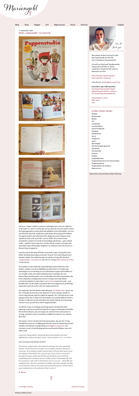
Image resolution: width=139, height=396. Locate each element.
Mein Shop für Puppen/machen (103, 76)
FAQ (93, 103)
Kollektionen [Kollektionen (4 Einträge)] (96, 134)
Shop (27, 25)
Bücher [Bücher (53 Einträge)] (94, 119)
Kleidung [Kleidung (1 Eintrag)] (95, 131)
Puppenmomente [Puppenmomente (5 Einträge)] (98, 163)
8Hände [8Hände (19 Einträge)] (94, 114)
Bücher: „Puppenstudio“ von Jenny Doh (34, 33)
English (121, 25)
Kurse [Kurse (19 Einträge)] (94, 136)
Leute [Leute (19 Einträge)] (94, 141)
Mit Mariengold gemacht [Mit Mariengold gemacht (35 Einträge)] (101, 146)
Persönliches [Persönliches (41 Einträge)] (96, 151)
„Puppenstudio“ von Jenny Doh (30, 260)
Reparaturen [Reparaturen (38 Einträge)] (96, 168)
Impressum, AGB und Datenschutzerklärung (105, 174)
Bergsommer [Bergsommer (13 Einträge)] (96, 116)
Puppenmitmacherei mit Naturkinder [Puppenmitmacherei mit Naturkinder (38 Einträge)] (106, 161)
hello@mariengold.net (56, 326)
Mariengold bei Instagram (101, 78)
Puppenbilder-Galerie (100, 98)
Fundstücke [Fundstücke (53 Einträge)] (96, 124)
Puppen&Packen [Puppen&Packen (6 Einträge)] (98, 158)
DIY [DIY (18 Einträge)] (93, 121)
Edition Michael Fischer (65, 260)
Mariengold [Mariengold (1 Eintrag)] (96, 143)
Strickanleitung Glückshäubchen (103, 94)
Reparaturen (59, 25)
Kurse (72, 25)
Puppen (37, 25)
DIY (47, 25)
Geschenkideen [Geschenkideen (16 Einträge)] (97, 126)
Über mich (95, 100)
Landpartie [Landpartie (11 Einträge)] (96, 138)
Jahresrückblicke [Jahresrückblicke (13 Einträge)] (98, 129)
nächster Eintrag (78, 387)
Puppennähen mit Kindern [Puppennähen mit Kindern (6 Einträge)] (101, 166)
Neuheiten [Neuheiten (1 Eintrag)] (95, 148)
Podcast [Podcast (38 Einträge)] (95, 153)
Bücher (23, 372)
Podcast (84, 25)
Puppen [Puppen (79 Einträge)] (94, 156)
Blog (17, 25)
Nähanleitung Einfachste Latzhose (104, 91)
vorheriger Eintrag (26, 387)
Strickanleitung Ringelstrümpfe (103, 89)
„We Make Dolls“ (59, 290)
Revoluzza (51, 281)
